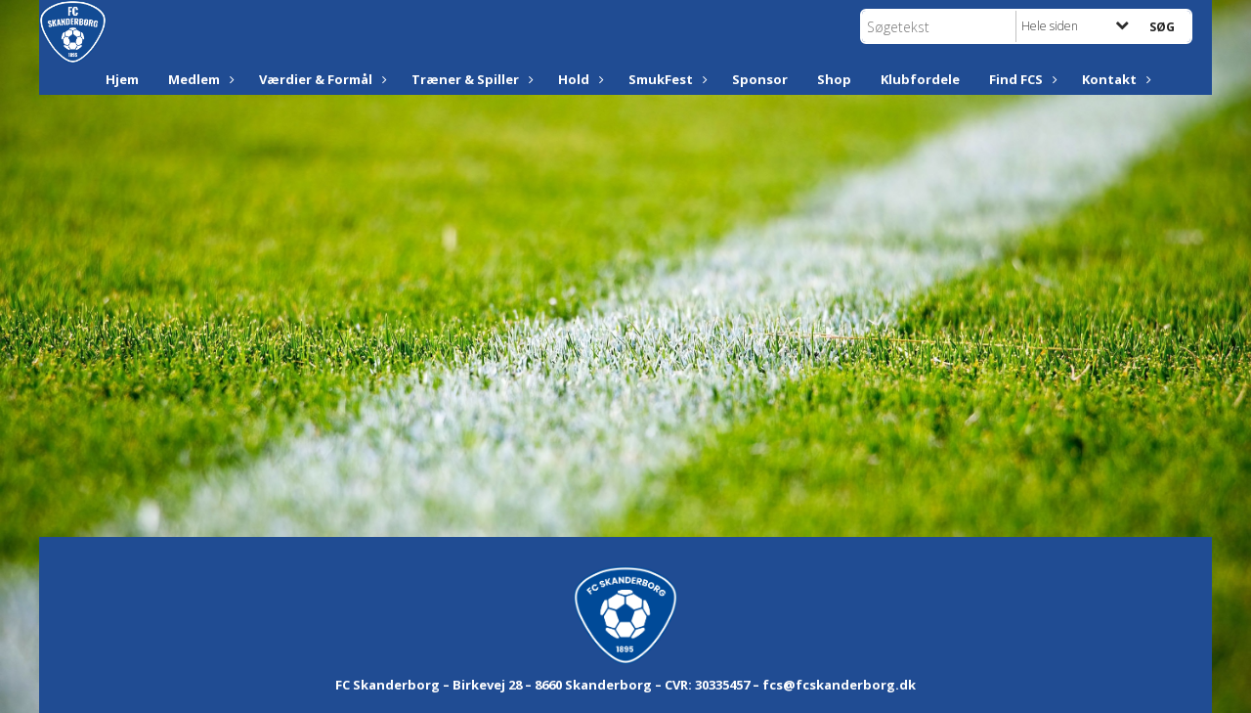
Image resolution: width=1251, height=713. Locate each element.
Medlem (199, 79)
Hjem (122, 79)
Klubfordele (920, 79)
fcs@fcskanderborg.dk (839, 684)
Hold (578, 79)
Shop (834, 79)
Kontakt (1114, 79)
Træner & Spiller (470, 79)
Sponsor (760, 79)
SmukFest (665, 79)
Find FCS (1021, 79)
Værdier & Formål (320, 79)
